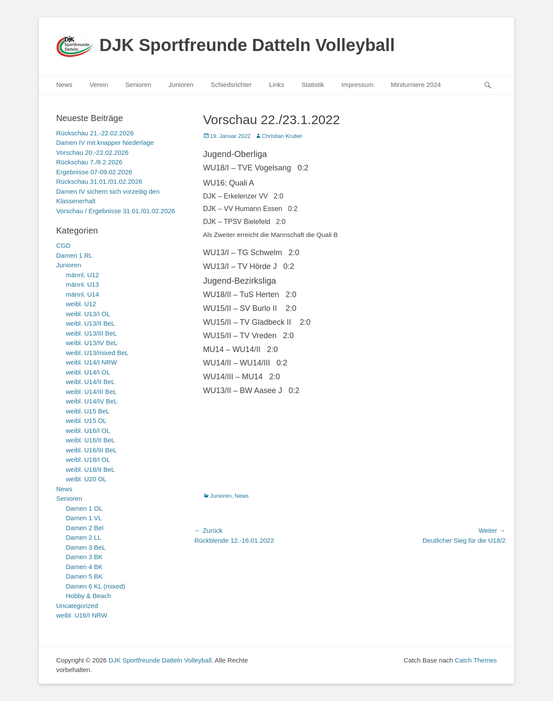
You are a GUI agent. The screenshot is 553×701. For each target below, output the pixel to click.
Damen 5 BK (84, 576)
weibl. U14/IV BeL (92, 401)
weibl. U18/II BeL (90, 469)
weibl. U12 (81, 303)
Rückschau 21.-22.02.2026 (94, 133)
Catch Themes (476, 660)
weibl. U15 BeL (88, 411)
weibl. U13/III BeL (91, 333)
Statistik (313, 84)
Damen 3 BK (84, 556)
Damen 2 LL (84, 537)
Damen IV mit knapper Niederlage (105, 142)
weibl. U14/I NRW (91, 362)
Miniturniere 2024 (416, 84)
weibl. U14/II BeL (90, 381)
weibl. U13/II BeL (90, 323)
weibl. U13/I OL (88, 313)
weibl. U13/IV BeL (92, 342)
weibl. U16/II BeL (90, 440)
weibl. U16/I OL (88, 430)
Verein (99, 84)
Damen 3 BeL (86, 547)
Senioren (138, 84)
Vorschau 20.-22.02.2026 (92, 152)
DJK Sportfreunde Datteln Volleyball (247, 44)
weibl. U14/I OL (88, 372)
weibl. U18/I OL (88, 459)
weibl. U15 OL (86, 420)
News (64, 84)
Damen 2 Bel (85, 527)
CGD (63, 245)
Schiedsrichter (231, 84)
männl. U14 (82, 294)
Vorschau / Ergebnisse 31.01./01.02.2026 (115, 210)
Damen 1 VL (84, 518)
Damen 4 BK (84, 566)
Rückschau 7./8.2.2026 (89, 162)
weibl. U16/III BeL (91, 450)
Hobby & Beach (88, 595)
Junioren (181, 84)
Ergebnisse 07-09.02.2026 (94, 172)
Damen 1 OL (84, 508)
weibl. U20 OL (86, 479)
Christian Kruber (282, 136)
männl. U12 (82, 274)
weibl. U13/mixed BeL (97, 352)
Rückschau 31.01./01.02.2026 (99, 181)
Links (276, 84)
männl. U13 (82, 284)
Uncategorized (77, 605)
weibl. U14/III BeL (91, 391)
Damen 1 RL (74, 255)
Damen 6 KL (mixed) (95, 586)
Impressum (357, 84)
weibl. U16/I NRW (81, 615)
